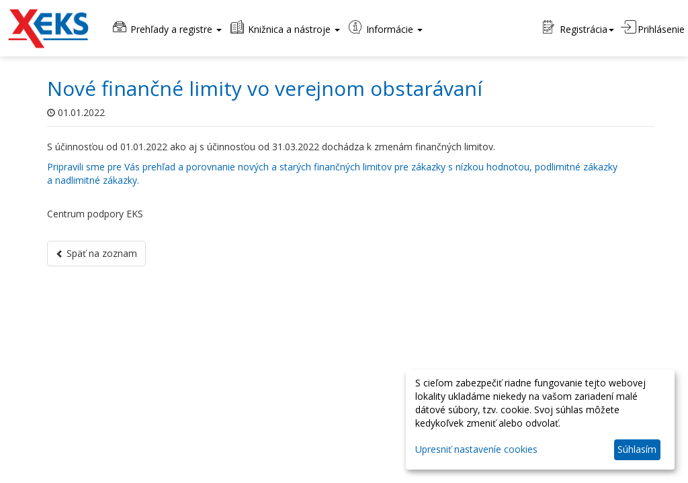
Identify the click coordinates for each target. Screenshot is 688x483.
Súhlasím (636, 449)
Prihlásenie (653, 28)
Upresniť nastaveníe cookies (476, 449)
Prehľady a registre (166, 28)
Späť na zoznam (96, 253)
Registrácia (578, 28)
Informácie (385, 28)
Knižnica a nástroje (284, 28)
